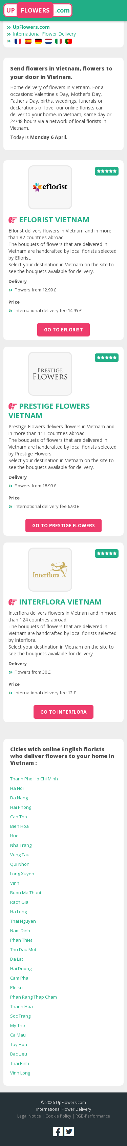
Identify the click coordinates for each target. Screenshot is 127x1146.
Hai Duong (20, 968)
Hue (14, 836)
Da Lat (16, 959)
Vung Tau (19, 855)
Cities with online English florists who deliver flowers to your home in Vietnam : (62, 755)
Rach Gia (19, 902)
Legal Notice (29, 1116)
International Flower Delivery (41, 33)
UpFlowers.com (28, 27)
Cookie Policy (58, 1116)
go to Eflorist (63, 329)
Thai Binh (19, 1063)
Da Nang (19, 798)
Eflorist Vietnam (54, 219)
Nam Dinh (20, 930)
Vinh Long (20, 1073)
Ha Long (18, 911)
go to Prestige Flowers (63, 525)
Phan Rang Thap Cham (33, 997)
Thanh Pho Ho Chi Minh (34, 779)
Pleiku (16, 987)
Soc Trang (20, 1016)
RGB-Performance (93, 1116)
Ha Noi (17, 788)
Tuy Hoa (18, 1044)
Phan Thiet (21, 940)
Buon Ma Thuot (25, 892)
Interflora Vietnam (60, 601)
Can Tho (18, 817)
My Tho (17, 1025)
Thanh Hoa (21, 1006)
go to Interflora (63, 712)
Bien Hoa (19, 826)
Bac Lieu (18, 1054)
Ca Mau (18, 1035)
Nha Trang (20, 845)
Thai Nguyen (23, 921)
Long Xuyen (22, 874)
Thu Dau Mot (23, 949)
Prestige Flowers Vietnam (49, 410)
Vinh (14, 883)
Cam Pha (19, 978)
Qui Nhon (19, 864)
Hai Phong (20, 807)
